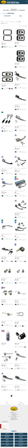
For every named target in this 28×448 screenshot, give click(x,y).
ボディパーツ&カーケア (6, 21)
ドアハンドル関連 (18, 21)
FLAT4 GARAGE (21, 437)
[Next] (15, 396)
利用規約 (21, 402)
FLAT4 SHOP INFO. (21, 440)
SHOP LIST (7, 440)
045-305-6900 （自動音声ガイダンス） (14, 416)
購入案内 (7, 402)
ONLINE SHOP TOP (21, 434)
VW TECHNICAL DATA (21, 442)
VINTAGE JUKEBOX (20, 445)
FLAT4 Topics (7, 442)
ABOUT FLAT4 (7, 434)
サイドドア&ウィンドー (12, 21)
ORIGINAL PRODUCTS (7, 437)
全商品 (1, 21)
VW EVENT (7, 445)
